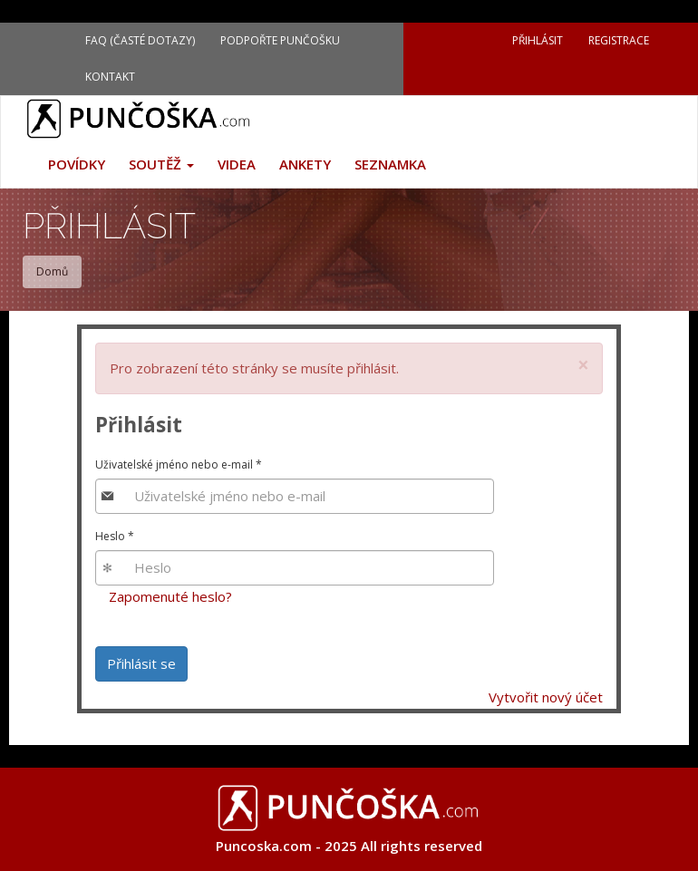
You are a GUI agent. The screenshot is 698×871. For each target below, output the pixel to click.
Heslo (114, 536)
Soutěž (161, 164)
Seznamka (390, 164)
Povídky (76, 164)
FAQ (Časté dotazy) (140, 40)
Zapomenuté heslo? (170, 596)
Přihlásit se (141, 663)
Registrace (618, 40)
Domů (52, 271)
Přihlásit (537, 40)
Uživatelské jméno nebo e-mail (178, 464)
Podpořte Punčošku (280, 40)
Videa (237, 164)
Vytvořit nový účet (546, 697)
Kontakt (110, 76)
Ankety (305, 164)
